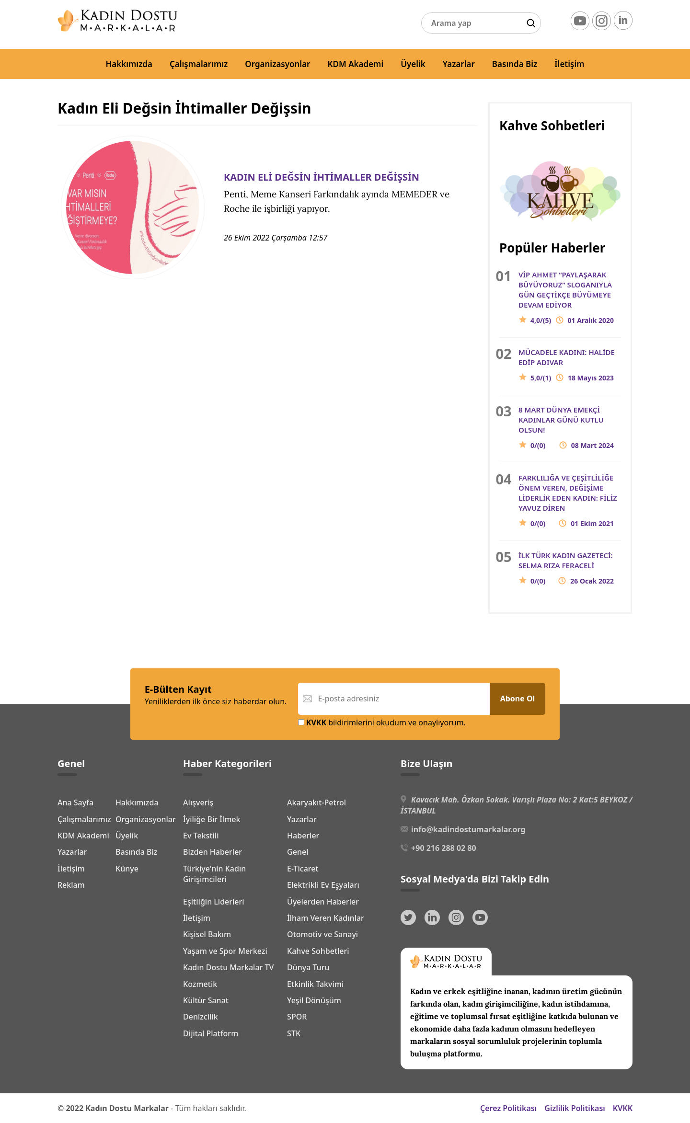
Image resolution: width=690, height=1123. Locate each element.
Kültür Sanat (206, 1000)
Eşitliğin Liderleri (213, 901)
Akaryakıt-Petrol (316, 802)
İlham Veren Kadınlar (325, 918)
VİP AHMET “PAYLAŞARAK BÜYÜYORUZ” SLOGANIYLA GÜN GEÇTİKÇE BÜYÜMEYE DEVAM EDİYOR (569, 297)
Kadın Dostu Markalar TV (228, 967)
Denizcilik (200, 1016)
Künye (69, 949)
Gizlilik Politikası (574, 1108)
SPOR (297, 1016)
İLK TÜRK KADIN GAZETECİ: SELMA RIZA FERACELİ (569, 568)
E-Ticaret (303, 868)
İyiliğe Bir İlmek (211, 819)
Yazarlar (459, 63)
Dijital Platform (210, 1033)
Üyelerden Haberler (323, 901)
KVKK (622, 1108)
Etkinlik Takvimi (315, 984)
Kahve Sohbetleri (318, 951)
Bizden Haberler (212, 852)
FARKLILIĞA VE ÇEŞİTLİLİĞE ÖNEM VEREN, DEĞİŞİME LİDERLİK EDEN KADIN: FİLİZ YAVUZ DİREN (569, 500)
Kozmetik (200, 984)
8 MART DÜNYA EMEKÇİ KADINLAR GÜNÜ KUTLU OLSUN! (569, 427)
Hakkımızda (128, 63)
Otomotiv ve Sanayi (322, 934)
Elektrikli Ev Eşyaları (323, 885)
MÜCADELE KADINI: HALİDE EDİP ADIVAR (569, 365)
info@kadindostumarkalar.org (468, 829)
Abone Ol (517, 698)
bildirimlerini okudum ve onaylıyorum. (382, 722)
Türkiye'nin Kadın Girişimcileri (214, 873)
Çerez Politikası (508, 1108)
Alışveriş (198, 802)
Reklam (71, 966)
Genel (297, 852)
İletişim (569, 63)
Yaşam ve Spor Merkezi (225, 951)
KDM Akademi (356, 63)
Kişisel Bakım (207, 934)
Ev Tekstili (200, 835)
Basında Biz (514, 63)
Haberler (303, 835)
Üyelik (413, 63)
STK (293, 1033)
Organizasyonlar (277, 63)
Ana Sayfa (75, 801)
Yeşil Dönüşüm (314, 1000)
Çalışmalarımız (199, 63)
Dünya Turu (308, 967)
